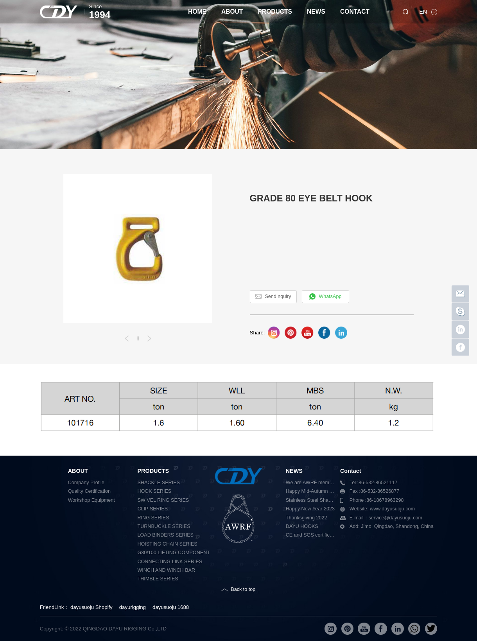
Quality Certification (89, 491)
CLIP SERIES (152, 509)
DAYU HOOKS (302, 526)
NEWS (316, 11)
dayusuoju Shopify (91, 607)
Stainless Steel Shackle (310, 500)
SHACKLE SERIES (158, 482)
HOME (197, 11)
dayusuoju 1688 (170, 607)
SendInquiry (278, 296)
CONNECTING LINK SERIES (169, 561)
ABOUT (232, 11)
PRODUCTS (275, 11)
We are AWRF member (310, 482)
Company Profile (86, 482)
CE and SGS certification (310, 535)
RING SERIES (153, 518)
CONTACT (354, 11)
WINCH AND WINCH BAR (166, 570)
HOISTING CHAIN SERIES (167, 544)
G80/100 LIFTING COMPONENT (173, 552)
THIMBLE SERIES (157, 579)
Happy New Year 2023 (310, 509)
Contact (350, 471)
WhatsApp (330, 296)
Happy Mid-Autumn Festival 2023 (310, 491)
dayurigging (132, 607)
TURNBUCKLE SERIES (163, 526)
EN (424, 12)
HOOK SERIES (154, 491)
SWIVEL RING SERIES (163, 500)
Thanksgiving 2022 (306, 518)
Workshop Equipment (91, 500)
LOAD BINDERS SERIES (165, 535)
